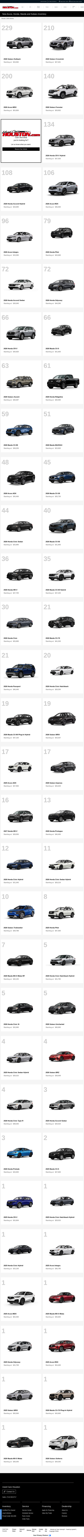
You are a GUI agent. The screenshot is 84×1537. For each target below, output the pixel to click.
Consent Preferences (0, 1514)
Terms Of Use (22, 1530)
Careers (64, 1513)
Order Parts (25, 1519)
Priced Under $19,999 (9, 1516)
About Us (65, 1510)
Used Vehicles (6, 1513)
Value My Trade (47, 1513)
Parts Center (26, 1516)
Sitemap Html (34, 1530)
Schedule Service (27, 1513)
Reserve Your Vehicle (21, 149)
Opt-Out (46, 1530)
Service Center (27, 1510)
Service (25, 1506)
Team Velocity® (61, 1529)
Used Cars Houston (5, 1530)
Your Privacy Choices (42, 1535)
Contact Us (9, 1492)
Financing (46, 1506)
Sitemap (29, 1530)
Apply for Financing (48, 1510)
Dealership (67, 1506)
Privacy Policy (14, 1530)
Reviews (64, 1516)
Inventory (6, 1506)
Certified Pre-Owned (8, 1510)
